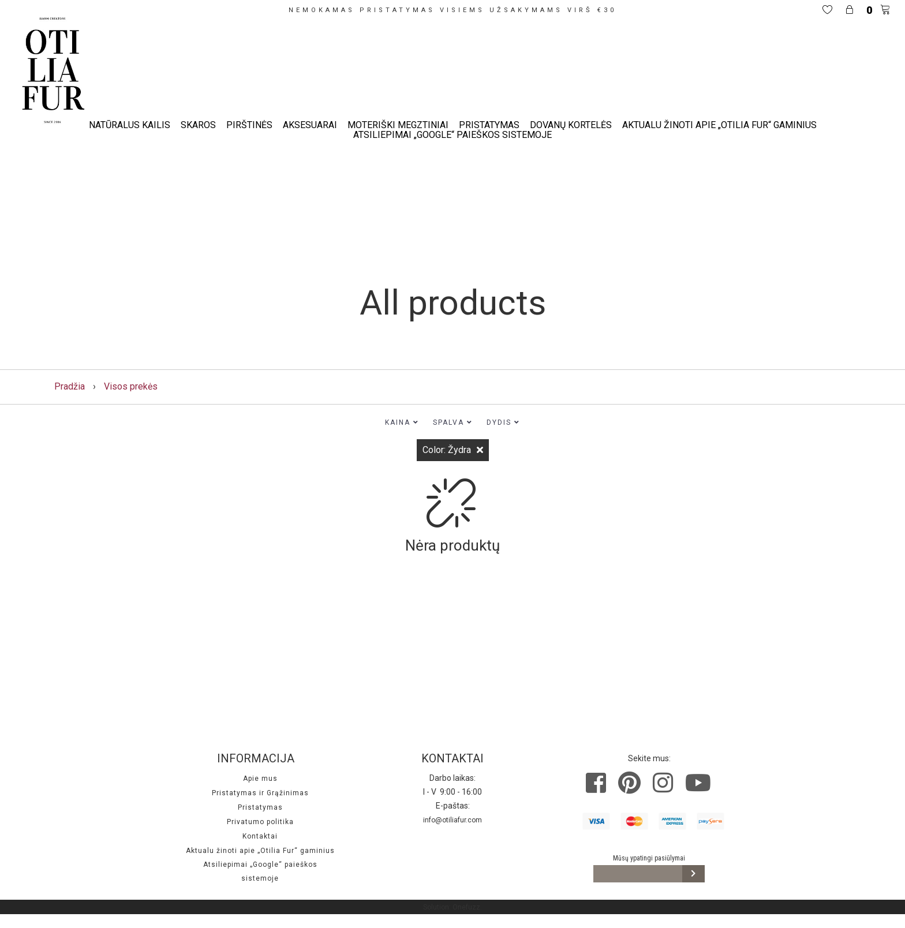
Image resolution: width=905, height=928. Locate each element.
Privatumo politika (260, 822)
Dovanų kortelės (571, 124)
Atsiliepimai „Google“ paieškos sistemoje (452, 134)
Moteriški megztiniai (397, 124)
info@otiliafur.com (452, 820)
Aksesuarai (310, 124)
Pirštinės (249, 124)
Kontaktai (260, 836)
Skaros (198, 124)
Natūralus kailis (129, 124)
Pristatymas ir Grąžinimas (260, 793)
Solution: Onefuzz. (452, 907)
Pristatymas (489, 124)
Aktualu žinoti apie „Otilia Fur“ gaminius (719, 124)
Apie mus (260, 778)
